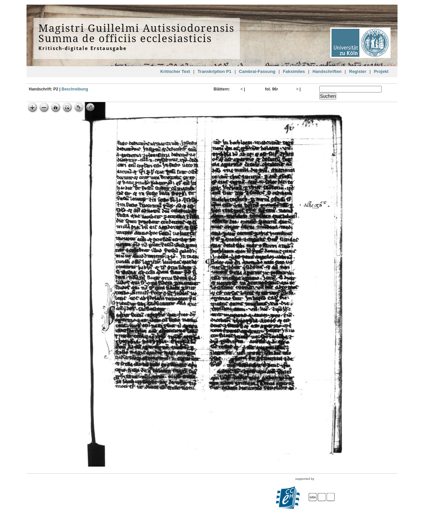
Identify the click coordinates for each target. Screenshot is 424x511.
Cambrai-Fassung (257, 71)
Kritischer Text (175, 71)
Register (357, 71)
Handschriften (326, 71)
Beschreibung (75, 89)
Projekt (381, 71)
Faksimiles (294, 71)
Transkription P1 (215, 71)
